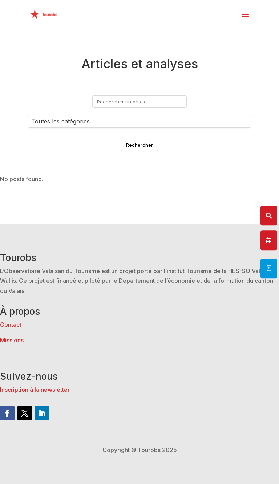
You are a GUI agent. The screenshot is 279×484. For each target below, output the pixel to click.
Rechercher (139, 145)
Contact (10, 324)
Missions (12, 340)
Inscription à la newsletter (35, 389)
